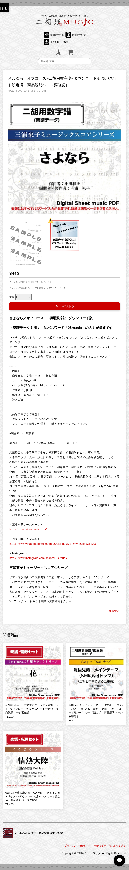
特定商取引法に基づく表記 (110, 845)
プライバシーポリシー (77, 845)
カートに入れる (64, 306)
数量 (12, 297)
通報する (114, 611)
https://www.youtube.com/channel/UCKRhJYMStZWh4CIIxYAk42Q (52, 543)
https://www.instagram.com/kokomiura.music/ (38, 558)
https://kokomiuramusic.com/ (28, 529)
